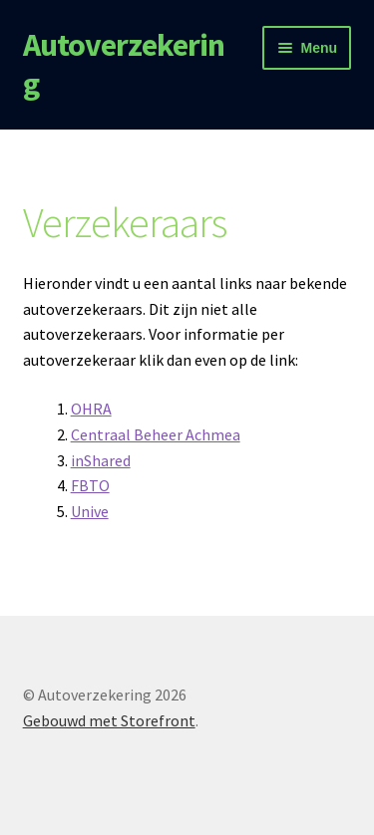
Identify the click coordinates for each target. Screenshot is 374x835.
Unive (90, 511)
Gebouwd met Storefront (109, 720)
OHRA (91, 408)
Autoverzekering (123, 64)
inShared (101, 460)
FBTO (90, 485)
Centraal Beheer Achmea (155, 434)
